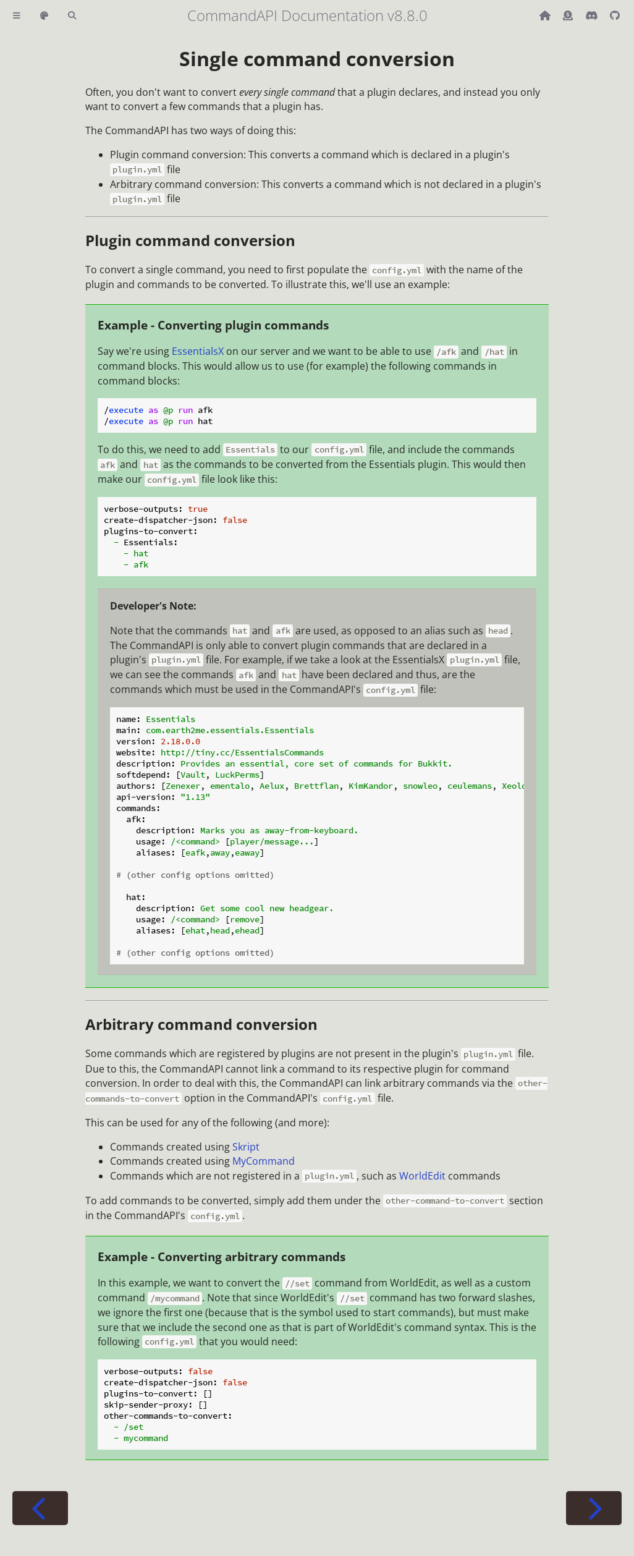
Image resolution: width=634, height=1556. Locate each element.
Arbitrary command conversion (201, 1024)
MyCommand (263, 1161)
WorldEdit (422, 1176)
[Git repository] (615, 15)
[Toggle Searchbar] (72, 16)
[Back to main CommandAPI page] (546, 15)
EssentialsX (198, 351)
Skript (246, 1147)
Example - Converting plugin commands (213, 325)
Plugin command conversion (190, 240)
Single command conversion (317, 58)
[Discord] (592, 15)
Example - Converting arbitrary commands (221, 1256)
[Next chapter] (594, 1508)
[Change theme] (44, 16)
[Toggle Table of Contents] (16, 16)
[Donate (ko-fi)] (569, 15)
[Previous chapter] (40, 1508)
